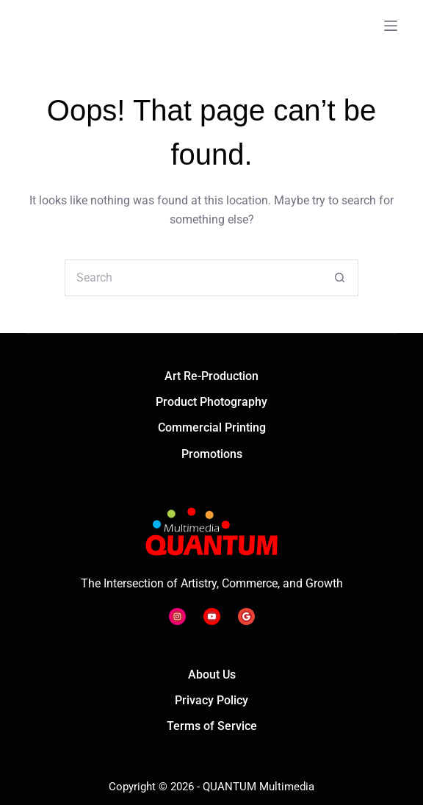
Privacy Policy (211, 700)
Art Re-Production (211, 376)
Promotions (211, 454)
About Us (212, 674)
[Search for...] (193, 278)
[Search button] (340, 278)
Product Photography (211, 402)
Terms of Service (212, 726)
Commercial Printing (212, 427)
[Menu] (390, 25)
